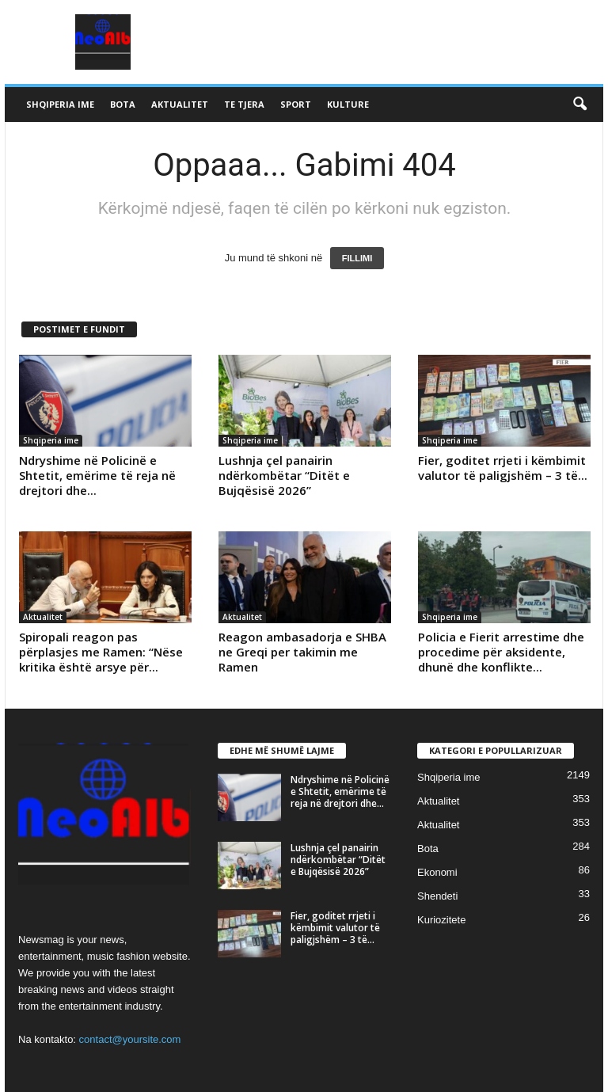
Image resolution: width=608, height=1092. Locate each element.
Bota (122, 104)
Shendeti (437, 896)
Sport (295, 104)
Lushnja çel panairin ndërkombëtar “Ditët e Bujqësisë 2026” (284, 475)
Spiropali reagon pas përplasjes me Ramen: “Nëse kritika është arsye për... (101, 652)
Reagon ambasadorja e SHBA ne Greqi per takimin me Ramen (302, 652)
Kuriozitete (441, 920)
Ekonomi (437, 872)
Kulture (348, 104)
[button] (579, 104)
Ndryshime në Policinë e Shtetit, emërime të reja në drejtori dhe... (97, 475)
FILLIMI (357, 258)
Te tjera (244, 104)
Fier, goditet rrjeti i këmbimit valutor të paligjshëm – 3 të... (502, 467)
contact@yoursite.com (130, 1039)
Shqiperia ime (60, 104)
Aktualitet (179, 104)
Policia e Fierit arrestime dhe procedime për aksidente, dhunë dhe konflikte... (501, 652)
